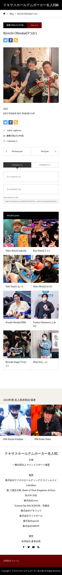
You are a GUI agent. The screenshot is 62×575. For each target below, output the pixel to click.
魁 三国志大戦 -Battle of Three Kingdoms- (27, 490)
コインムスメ (50, 480)
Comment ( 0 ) (17, 165)
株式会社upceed (31, 521)
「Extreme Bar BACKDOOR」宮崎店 (31, 505)
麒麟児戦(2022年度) (15, 25)
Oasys (52, 490)
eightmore (17, 130)
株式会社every (31, 500)
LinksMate (31, 485)
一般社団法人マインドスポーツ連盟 (31, 465)
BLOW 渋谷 (31, 495)
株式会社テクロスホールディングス (23, 480)
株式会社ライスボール (31, 516)
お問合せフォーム (11, 561)
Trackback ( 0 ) (44, 165)
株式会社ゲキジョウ (31, 510)
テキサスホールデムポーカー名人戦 (29, 5)
